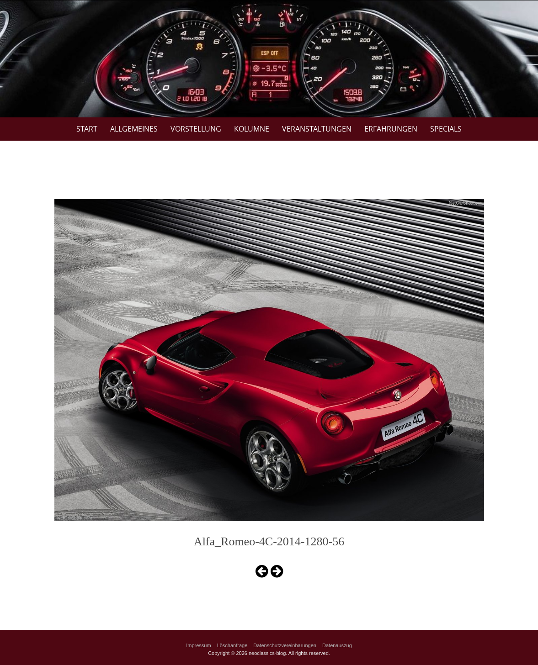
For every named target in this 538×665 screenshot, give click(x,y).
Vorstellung (195, 129)
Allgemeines (134, 129)
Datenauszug (337, 645)
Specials (446, 129)
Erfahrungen (390, 129)
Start (86, 129)
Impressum (198, 645)
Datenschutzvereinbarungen (284, 645)
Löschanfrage (232, 645)
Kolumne (251, 129)
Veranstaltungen (317, 129)
